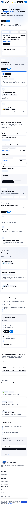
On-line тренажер (4, 484)
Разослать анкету (4, 481)
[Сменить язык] (15, 2)
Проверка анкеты (4, 479)
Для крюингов (4, 474)
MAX (25, 2)
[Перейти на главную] (6, 2)
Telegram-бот (3, 488)
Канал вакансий (7, 344)
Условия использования (5, 496)
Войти (9, 454)
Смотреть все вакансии (6, 129)
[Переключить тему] (13, 2)
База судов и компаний (5, 482)
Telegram (20, 2)
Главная (2, 473)
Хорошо (23, 501)
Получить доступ (14, 449)
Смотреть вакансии (14, 21)
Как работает (18, 181)
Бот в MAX (3, 489)
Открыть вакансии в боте (8, 181)
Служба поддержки (4, 492)
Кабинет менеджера (5, 476)
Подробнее (10, 503)
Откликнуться (6, 44)
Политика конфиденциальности (7, 498)
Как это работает (23, 21)
